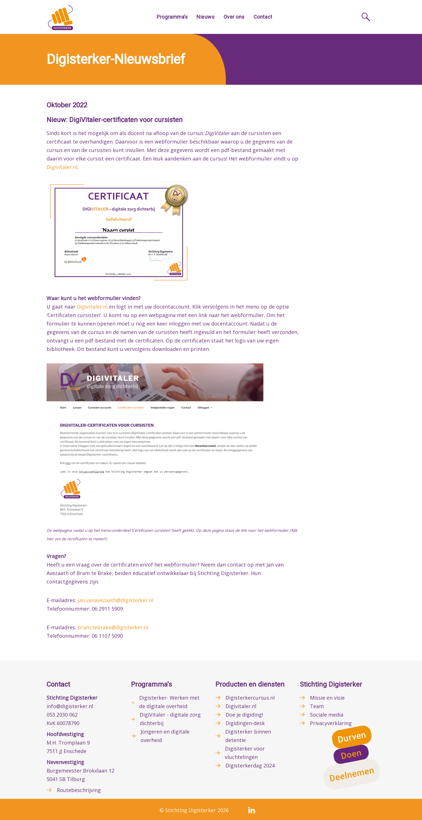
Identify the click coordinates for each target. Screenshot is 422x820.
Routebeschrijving (79, 790)
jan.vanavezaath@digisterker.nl (115, 600)
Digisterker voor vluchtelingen (245, 752)
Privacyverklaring (331, 723)
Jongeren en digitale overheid (165, 735)
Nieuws (205, 17)
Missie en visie (327, 697)
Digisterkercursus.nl (250, 697)
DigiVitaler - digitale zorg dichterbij (170, 718)
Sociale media (326, 714)
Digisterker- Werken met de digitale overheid (169, 702)
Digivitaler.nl (62, 167)
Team (317, 706)
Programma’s (172, 17)
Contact (262, 17)
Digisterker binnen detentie (248, 735)
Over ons (234, 17)
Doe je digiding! (244, 714)
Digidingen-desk (245, 723)
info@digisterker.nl (70, 706)
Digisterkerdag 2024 (250, 765)
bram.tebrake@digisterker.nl (113, 627)
